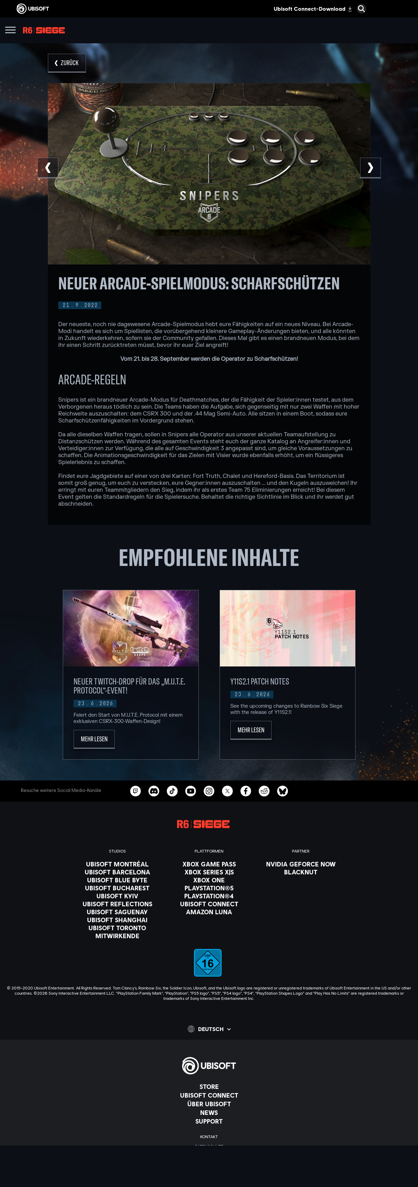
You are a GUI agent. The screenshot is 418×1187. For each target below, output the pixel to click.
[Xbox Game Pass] (209, 864)
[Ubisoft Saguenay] (117, 911)
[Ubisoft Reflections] (117, 903)
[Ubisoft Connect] (209, 1095)
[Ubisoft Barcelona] (117, 872)
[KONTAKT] (209, 1136)
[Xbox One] (209, 879)
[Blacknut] (301, 872)
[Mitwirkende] (117, 935)
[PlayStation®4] (209, 895)
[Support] (209, 1121)
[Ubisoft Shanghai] (117, 919)
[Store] (209, 1086)
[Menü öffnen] (10, 31)
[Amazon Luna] (209, 911)
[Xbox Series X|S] (209, 872)
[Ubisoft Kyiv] (117, 895)
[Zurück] (67, 63)
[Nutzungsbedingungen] (209, 1156)
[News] (209, 1112)
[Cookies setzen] (209, 1175)
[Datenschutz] (209, 1146)
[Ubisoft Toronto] (117, 927)
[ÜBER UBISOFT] (209, 1103)
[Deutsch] (209, 1029)
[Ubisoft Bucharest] (117, 887)
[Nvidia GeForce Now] (301, 864)
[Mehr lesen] (94, 739)
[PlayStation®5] (209, 887)
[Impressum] (209, 1165)
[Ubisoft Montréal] (117, 864)
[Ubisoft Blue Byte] (117, 879)
